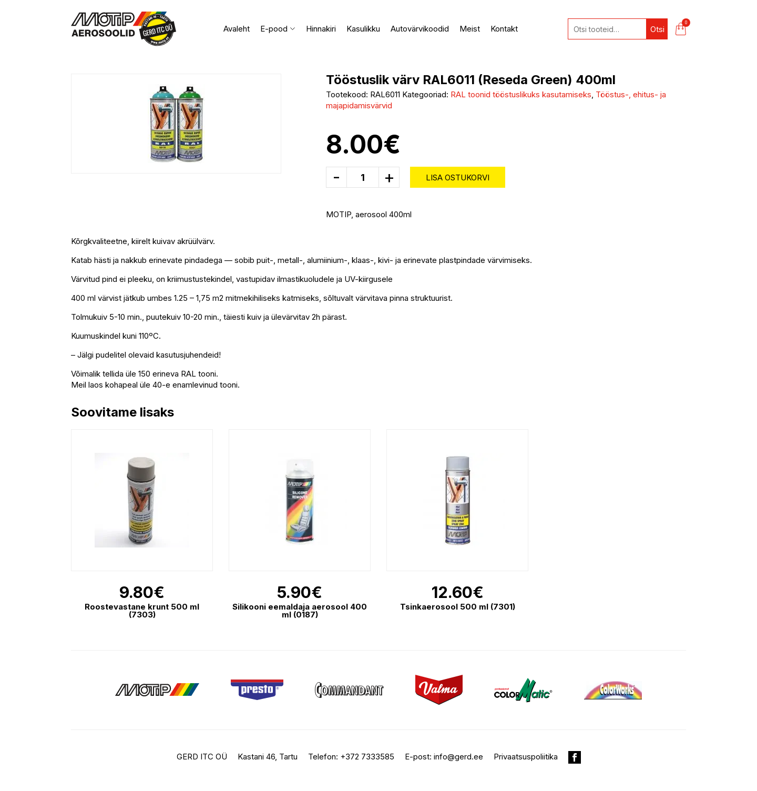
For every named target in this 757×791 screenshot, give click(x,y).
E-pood (277, 29)
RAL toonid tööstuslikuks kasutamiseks (521, 94)
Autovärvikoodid (420, 29)
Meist (469, 29)
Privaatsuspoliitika (526, 757)
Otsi (657, 29)
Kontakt (504, 29)
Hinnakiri (321, 29)
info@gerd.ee (458, 757)
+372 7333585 (367, 757)
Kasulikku (363, 29)
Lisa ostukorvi (457, 177)
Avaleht (236, 29)
